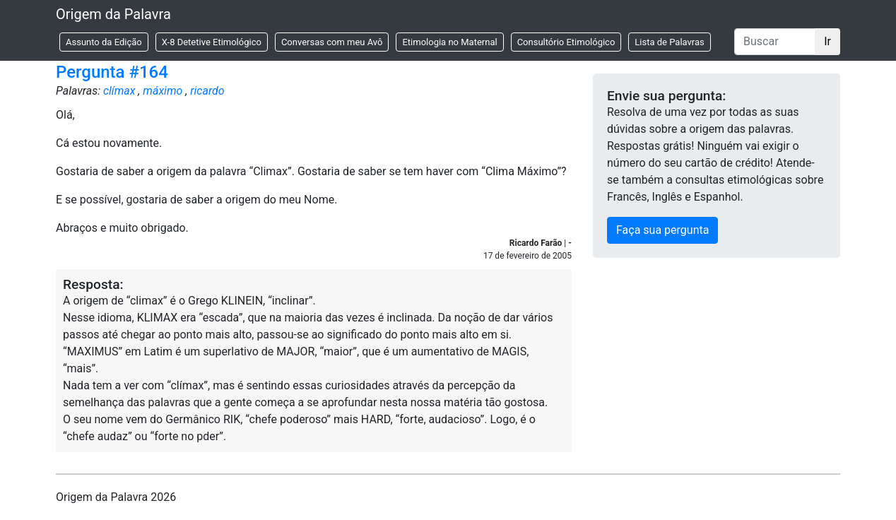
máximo (162, 91)
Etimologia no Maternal (449, 42)
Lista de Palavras (669, 42)
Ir (827, 41)
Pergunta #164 (112, 72)
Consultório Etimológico (566, 42)
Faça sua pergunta (662, 230)
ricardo (207, 91)
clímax (119, 91)
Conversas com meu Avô (332, 42)
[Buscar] (774, 41)
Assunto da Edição (104, 42)
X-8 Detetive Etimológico (211, 42)
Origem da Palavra (113, 14)
